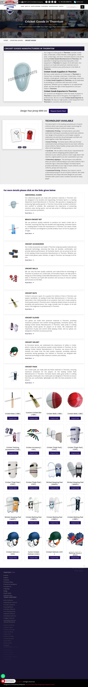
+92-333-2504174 (65, 2)
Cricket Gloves (32, 318)
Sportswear (44, 6)
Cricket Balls (31, 269)
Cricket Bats (31, 293)
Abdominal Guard (33, 195)
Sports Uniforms (35, 6)
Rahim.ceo (78, 2)
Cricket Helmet (32, 342)
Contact (61, 6)
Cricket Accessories (34, 244)
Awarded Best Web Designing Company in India (40, 684)
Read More (29, 213)
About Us (27, 6)
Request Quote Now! (58, 111)
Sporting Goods (53, 6)
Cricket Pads (31, 367)
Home (22, 6)
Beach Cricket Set (33, 219)
